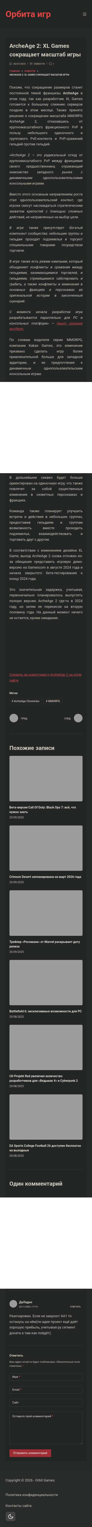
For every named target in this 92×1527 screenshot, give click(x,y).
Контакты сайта (19, 1506)
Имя (16, 1377)
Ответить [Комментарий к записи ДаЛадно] (75, 1307)
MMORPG (53, 701)
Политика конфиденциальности (32, 1495)
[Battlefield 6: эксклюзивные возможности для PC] (46, 982)
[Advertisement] (46, 427)
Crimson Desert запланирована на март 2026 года (45, 877)
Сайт (15, 1402)
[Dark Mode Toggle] (10, 1516)
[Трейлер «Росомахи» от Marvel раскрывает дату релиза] (46, 913)
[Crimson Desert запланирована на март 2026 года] (46, 848)
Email (17, 1389)
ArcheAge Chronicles (25, 701)
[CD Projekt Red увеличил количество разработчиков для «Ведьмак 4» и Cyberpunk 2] (46, 1047)
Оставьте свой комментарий (32, 1416)
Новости (39, 64)
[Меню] (84, 14)
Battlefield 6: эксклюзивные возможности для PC (45, 1011)
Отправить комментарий (30, 1453)
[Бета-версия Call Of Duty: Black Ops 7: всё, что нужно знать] (46, 778)
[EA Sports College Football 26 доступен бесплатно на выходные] (46, 1117)
